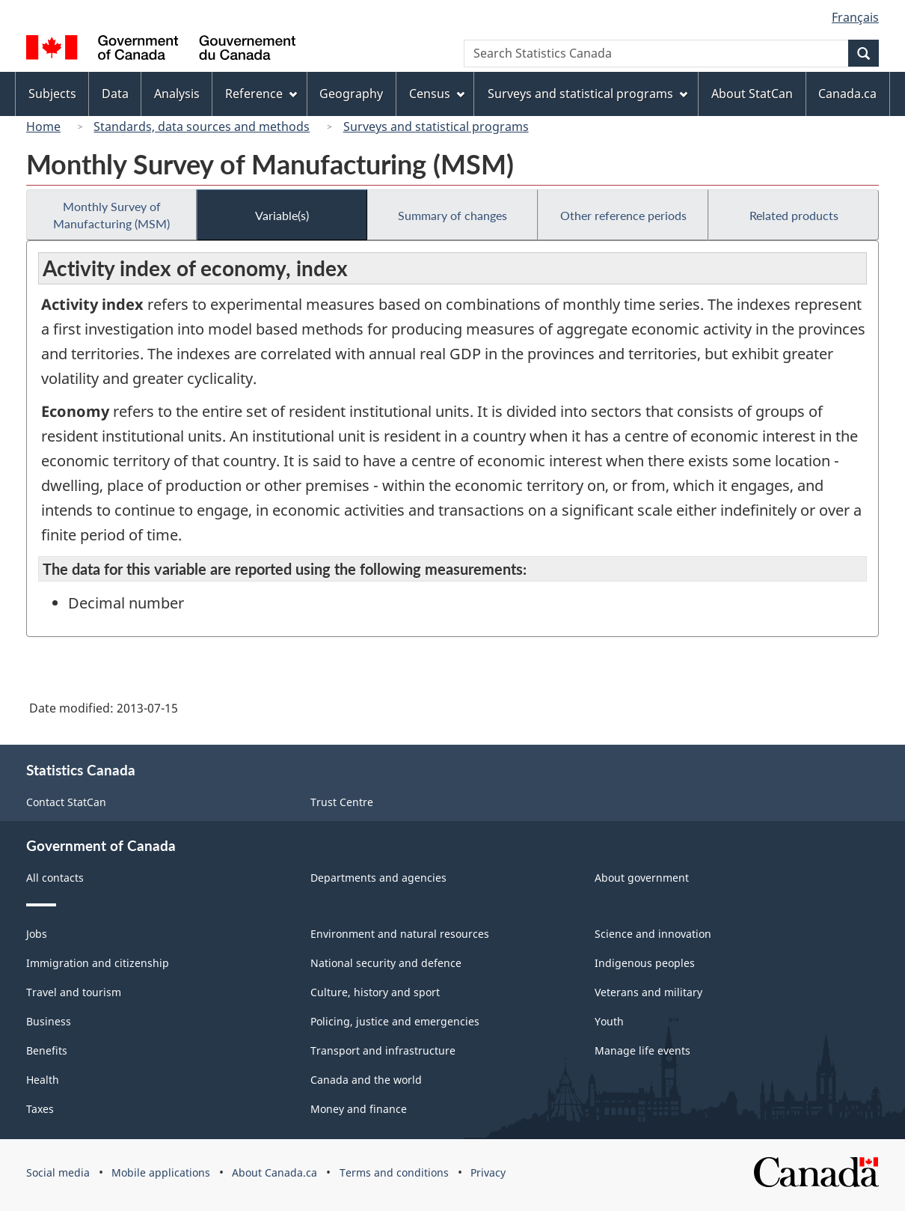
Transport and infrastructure (382, 1050)
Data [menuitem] (115, 93)
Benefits (46, 1050)
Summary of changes (452, 215)
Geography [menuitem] (351, 93)
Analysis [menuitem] (177, 93)
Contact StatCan (66, 802)
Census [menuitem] (436, 93)
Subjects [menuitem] (52, 93)
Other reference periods (623, 215)
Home (43, 126)
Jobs (36, 934)
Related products (793, 215)
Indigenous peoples (645, 963)
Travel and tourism (73, 992)
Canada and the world (366, 1080)
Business (48, 1021)
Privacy (488, 1172)
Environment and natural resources (399, 934)
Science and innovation (653, 934)
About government (642, 877)
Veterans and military (648, 992)
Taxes (40, 1109)
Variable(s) (282, 215)
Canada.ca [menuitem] (847, 93)
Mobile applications (160, 1172)
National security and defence (385, 963)
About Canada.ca (274, 1172)
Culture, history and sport (375, 992)
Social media (58, 1172)
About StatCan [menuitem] (752, 93)
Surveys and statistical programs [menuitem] (587, 93)
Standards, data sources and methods (201, 126)
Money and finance (358, 1109)
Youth (609, 1021)
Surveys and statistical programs (436, 126)
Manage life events (642, 1050)
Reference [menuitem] (261, 93)
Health (42, 1080)
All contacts (55, 877)
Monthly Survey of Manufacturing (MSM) (111, 215)
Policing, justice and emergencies (394, 1021)
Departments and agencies (378, 877)
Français (855, 17)
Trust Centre (341, 802)
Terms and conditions (394, 1172)
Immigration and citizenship (97, 963)
